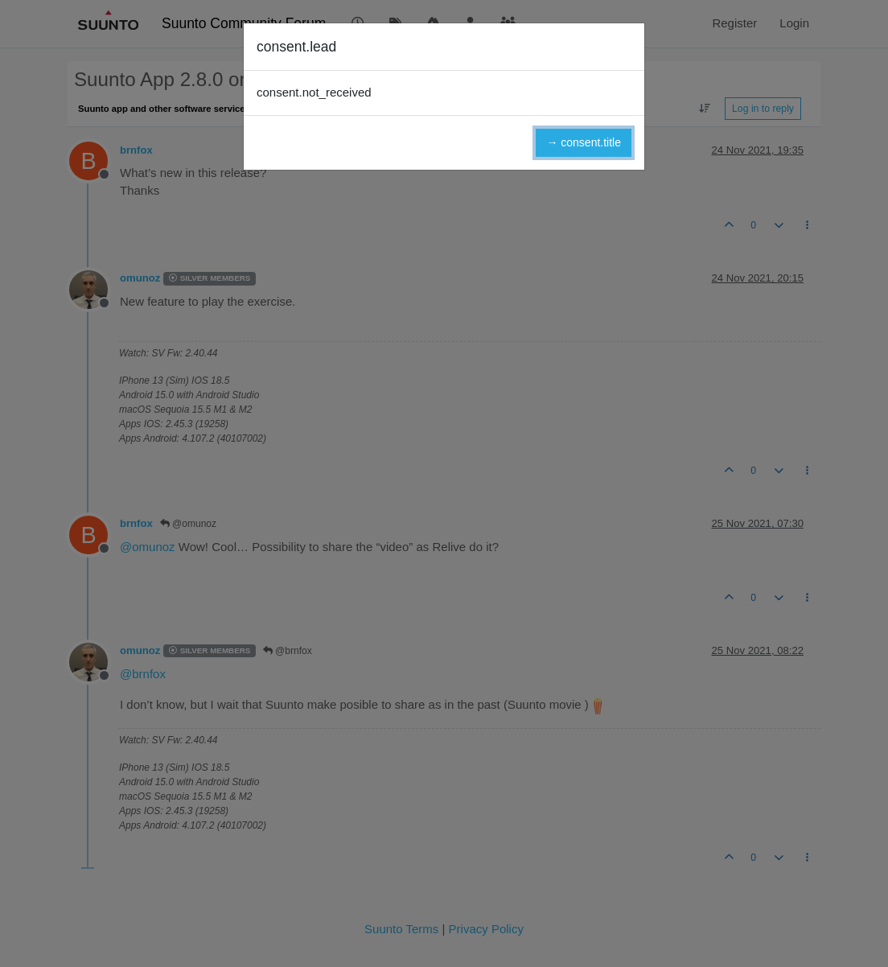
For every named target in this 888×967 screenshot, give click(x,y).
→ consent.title (583, 142)
